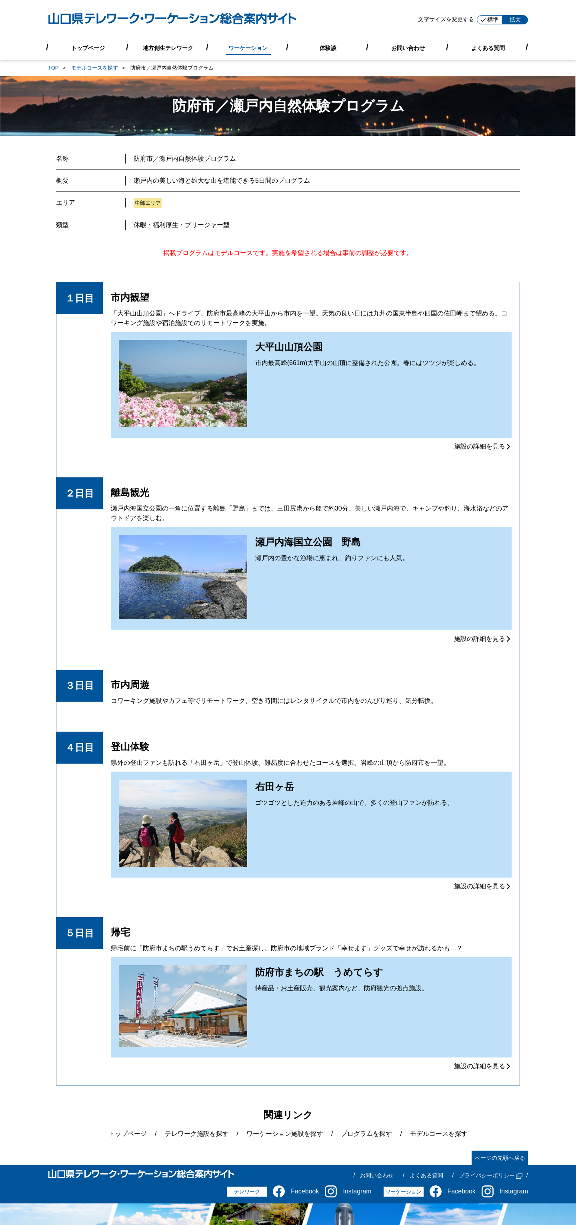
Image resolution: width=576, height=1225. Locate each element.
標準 (489, 19)
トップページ (88, 47)
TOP (53, 68)
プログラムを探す (366, 1133)
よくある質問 (488, 47)
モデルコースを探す (94, 68)
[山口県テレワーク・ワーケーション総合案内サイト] (172, 20)
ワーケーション (248, 47)
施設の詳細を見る (483, 446)
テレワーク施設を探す (197, 1133)
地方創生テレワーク (168, 47)
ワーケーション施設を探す (284, 1133)
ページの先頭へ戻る (500, 1158)
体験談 (328, 47)
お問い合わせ (408, 47)
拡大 (515, 19)
